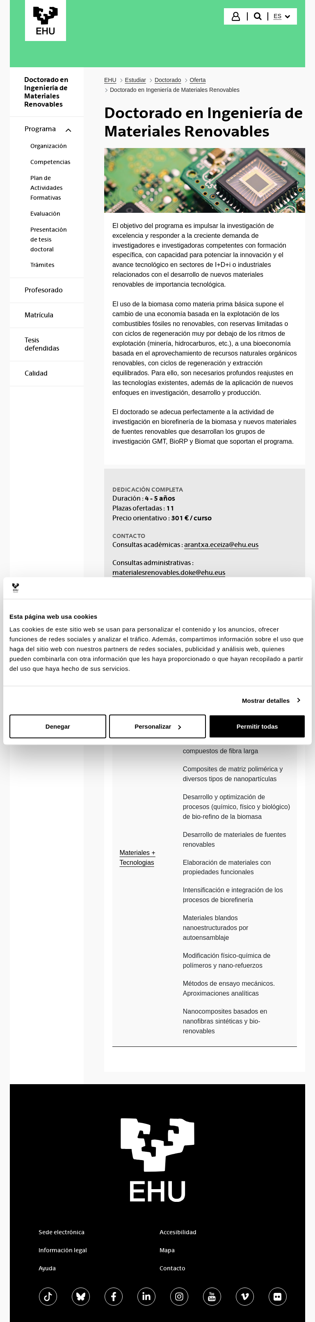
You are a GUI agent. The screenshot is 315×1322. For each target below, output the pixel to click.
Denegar (58, 726)
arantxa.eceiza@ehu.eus (221, 545)
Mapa (167, 1250)
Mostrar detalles (266, 700)
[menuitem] (282, 16)
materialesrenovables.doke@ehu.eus (168, 573)
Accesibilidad (178, 1232)
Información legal (63, 1250)
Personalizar (158, 726)
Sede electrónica (61, 1232)
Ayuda (47, 1268)
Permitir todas (257, 726)
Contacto (172, 1268)
